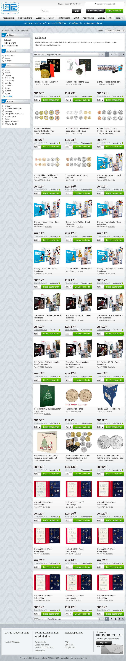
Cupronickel (9, 56)
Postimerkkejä (8, 18)
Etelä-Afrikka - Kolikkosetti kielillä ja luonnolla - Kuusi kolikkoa (45, 177)
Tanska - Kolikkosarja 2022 (77, 82)
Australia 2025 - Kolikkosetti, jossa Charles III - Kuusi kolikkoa (78, 130)
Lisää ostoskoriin (51, 100)
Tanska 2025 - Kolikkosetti (108, 409)
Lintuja (7, 119)
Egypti (7, 93)
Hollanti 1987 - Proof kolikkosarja (106, 550)
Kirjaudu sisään (64, 4)
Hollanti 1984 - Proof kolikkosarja (106, 503)
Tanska (8, 75)
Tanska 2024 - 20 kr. (74, 409)
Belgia (7, 88)
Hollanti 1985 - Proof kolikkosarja (43, 550)
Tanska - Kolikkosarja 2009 (46, 82)
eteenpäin (119, 54)
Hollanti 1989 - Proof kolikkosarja (75, 597)
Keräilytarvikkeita (25, 18)
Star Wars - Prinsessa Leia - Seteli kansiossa (78, 363)
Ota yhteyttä (70, 648)
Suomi (7, 70)
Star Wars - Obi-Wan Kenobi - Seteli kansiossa (47, 363)
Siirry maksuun (115, 11)
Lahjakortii (69, 645)
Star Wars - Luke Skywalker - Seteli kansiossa (110, 316)
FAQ (67, 642)
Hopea (7, 58)
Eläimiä (8, 106)
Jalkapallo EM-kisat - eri (14, 114)
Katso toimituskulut (40, 96)
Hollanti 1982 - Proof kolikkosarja (43, 503)
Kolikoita (12, 30)
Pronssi (8, 61)
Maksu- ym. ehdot (42, 645)
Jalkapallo (9, 111)
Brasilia (8, 91)
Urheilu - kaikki (11, 124)
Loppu (123, 54)
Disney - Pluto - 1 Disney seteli (79, 269)
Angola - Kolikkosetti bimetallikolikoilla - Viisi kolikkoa (44, 130)
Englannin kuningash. (13, 109)
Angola (8, 83)
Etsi (78, 11)
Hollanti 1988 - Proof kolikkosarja (43, 597)
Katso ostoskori (96, 11)
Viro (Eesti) (9, 78)
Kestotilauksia (88, 18)
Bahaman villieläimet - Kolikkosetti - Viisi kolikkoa (108, 129)
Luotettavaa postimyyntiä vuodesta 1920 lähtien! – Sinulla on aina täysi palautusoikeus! (63, 23)
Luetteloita (40, 18)
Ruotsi (7, 73)
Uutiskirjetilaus (100, 646)
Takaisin (103, 54)
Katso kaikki (7, 96)
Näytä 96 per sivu (54, 54)
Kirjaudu (105, 643)
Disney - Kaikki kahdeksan (108, 82)
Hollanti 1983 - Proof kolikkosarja (75, 503)
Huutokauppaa (64, 18)
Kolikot (51, 18)
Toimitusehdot (40, 642)
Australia (8, 86)
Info (110, 18)
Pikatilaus (119, 18)
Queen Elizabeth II (12, 122)
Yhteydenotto (76, 4)
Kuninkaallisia (10, 116)
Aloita (99, 54)
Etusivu (5, 30)
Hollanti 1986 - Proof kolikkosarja (75, 550)
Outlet (76, 18)
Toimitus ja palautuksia (44, 648)
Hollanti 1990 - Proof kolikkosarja (106, 597)
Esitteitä (101, 18)
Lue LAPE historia (12, 642)
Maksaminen (40, 650)
